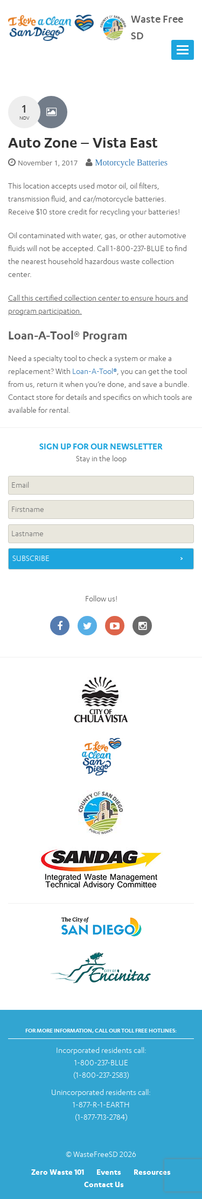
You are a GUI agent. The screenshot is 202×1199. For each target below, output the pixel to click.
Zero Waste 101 (57, 1171)
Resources (152, 1171)
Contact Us (104, 1184)
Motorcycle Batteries (131, 162)
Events (108, 1171)
